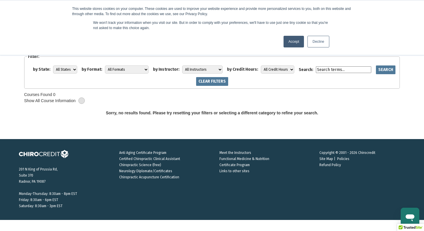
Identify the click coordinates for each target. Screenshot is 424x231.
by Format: (92, 69)
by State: (41, 69)
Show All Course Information (54, 101)
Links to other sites (234, 171)
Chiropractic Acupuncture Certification (149, 177)
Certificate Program (234, 165)
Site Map (326, 159)
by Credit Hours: (242, 69)
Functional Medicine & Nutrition (244, 159)
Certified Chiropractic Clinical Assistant (149, 159)
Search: (306, 69)
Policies (343, 159)
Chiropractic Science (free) (140, 165)
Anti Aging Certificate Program (142, 153)
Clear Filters (212, 81)
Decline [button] (318, 42)
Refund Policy (330, 165)
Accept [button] (293, 42)
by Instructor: (166, 69)
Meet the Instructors (235, 153)
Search (385, 69)
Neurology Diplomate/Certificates (145, 171)
